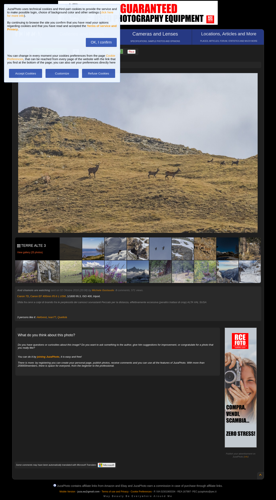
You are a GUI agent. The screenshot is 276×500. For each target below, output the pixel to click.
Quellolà (62, 317)
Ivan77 (52, 317)
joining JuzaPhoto (48, 356)
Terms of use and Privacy (115, 491)
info (246, 456)
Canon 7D (23, 296)
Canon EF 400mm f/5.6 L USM (48, 296)
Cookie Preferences (141, 491)
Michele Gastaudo (103, 290)
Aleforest (42, 317)
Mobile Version (67, 491)
